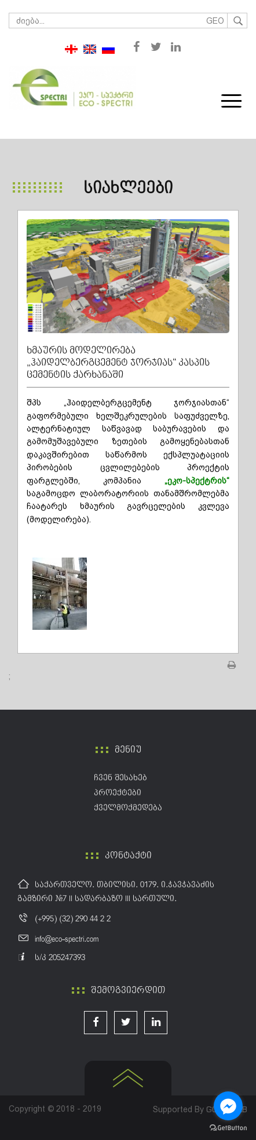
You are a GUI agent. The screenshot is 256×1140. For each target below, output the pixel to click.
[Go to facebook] (228, 1105)
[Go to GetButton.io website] (228, 1128)
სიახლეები (128, 188)
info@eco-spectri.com (66, 939)
